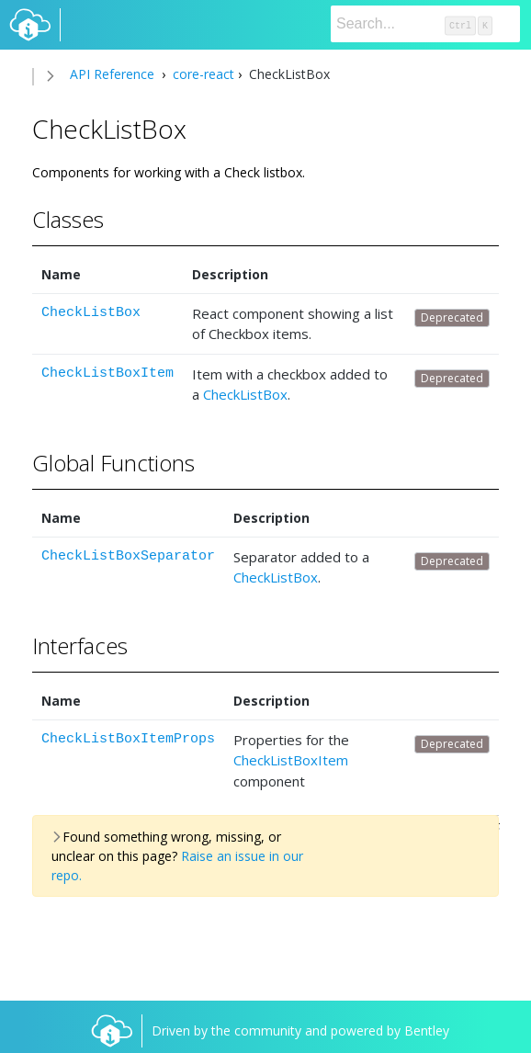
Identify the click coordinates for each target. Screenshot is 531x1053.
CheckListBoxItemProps (128, 739)
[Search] (425, 24)
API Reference (112, 74)
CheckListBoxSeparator (128, 556)
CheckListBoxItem (107, 373)
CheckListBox (91, 313)
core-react (201, 74)
